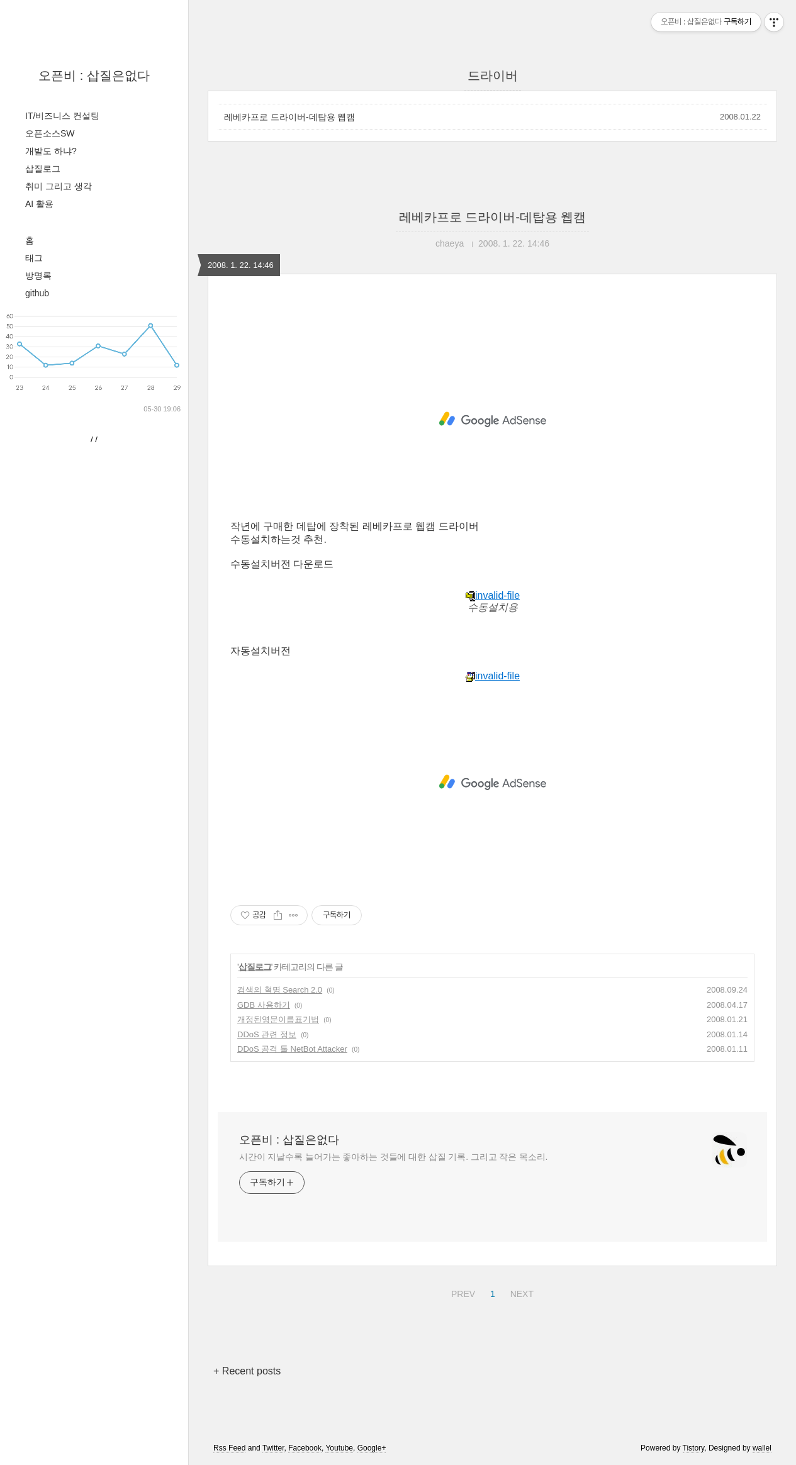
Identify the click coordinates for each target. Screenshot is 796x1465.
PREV (461, 1292)
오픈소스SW (50, 133)
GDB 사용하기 (263, 1005)
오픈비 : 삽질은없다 (94, 75)
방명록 (38, 275)
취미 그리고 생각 (58, 186)
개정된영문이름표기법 (278, 1019)
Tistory (694, 1448)
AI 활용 (39, 204)
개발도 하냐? (51, 151)
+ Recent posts (247, 1371)
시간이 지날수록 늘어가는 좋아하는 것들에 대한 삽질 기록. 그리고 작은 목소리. (393, 1157)
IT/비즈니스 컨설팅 (62, 116)
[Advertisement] (492, 419)
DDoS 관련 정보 (266, 1034)
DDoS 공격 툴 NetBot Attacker (292, 1049)
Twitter (273, 1448)
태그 (34, 258)
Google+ (371, 1448)
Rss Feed (229, 1448)
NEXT (520, 1292)
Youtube (339, 1448)
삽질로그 (42, 169)
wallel (762, 1448)
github (37, 293)
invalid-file (492, 595)
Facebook (305, 1448)
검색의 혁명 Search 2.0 (279, 989)
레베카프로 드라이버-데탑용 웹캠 (289, 117)
